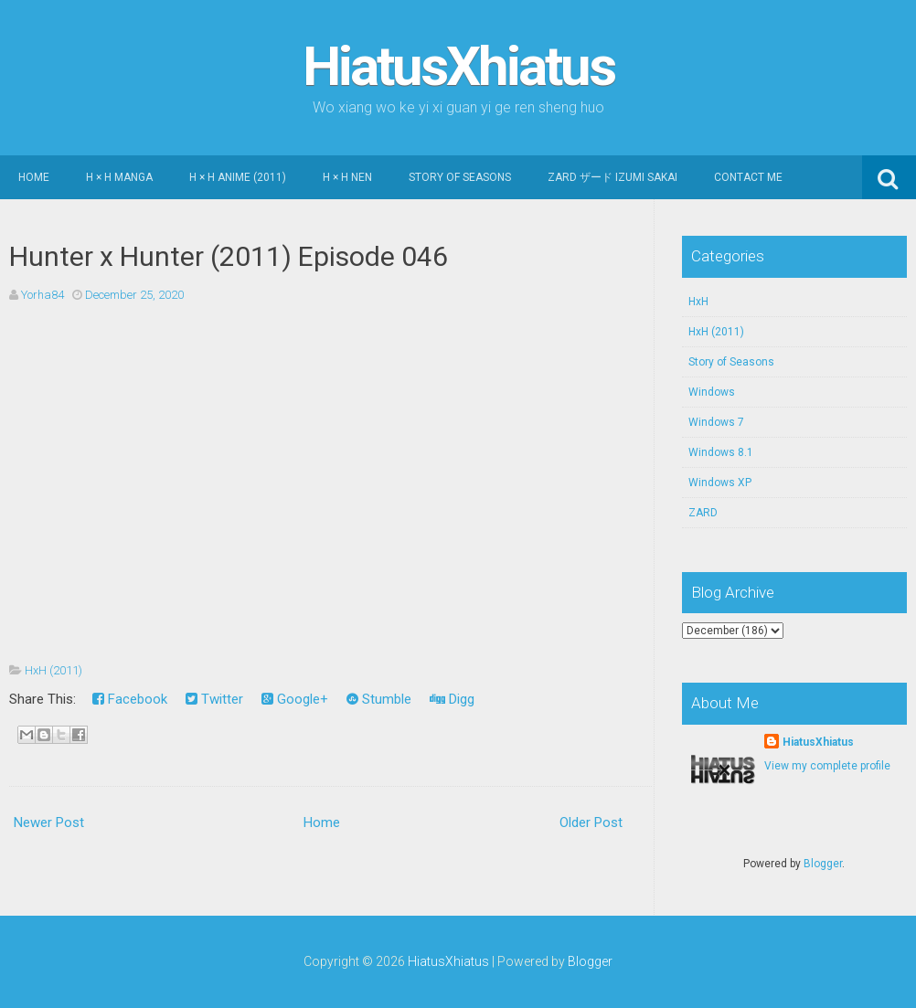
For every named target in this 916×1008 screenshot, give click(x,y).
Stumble (378, 699)
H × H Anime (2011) (237, 177)
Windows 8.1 (720, 452)
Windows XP (719, 482)
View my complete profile (827, 765)
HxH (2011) (53, 670)
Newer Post (49, 822)
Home (33, 177)
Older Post (591, 822)
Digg (452, 699)
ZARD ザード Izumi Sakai (612, 177)
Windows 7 (716, 422)
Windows (711, 392)
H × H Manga (119, 177)
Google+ (294, 699)
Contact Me (748, 177)
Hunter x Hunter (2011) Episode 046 (228, 256)
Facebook (129, 699)
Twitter (214, 699)
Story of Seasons (460, 177)
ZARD (703, 512)
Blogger (823, 863)
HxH (698, 301)
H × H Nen (347, 177)
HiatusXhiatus (458, 66)
